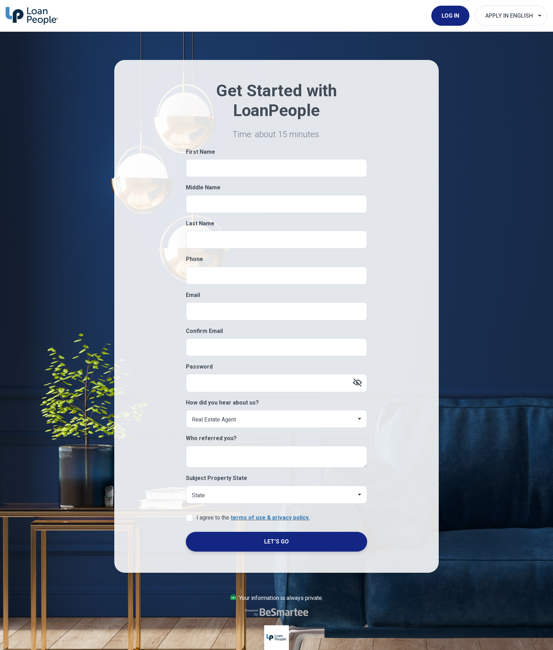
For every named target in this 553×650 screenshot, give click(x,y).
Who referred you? (211, 438)
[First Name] (276, 168)
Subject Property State (216, 478)
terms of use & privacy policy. (270, 517)
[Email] (276, 311)
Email (193, 295)
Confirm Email (204, 331)
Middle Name (203, 187)
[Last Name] (276, 240)
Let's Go (276, 541)
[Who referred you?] (276, 457)
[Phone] (276, 276)
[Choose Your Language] (511, 16)
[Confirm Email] (276, 347)
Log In (450, 15)
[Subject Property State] (276, 495)
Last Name (200, 223)
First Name (200, 151)
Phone (194, 259)
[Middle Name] (276, 204)
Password (199, 366)
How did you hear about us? (222, 402)
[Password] (276, 383)
